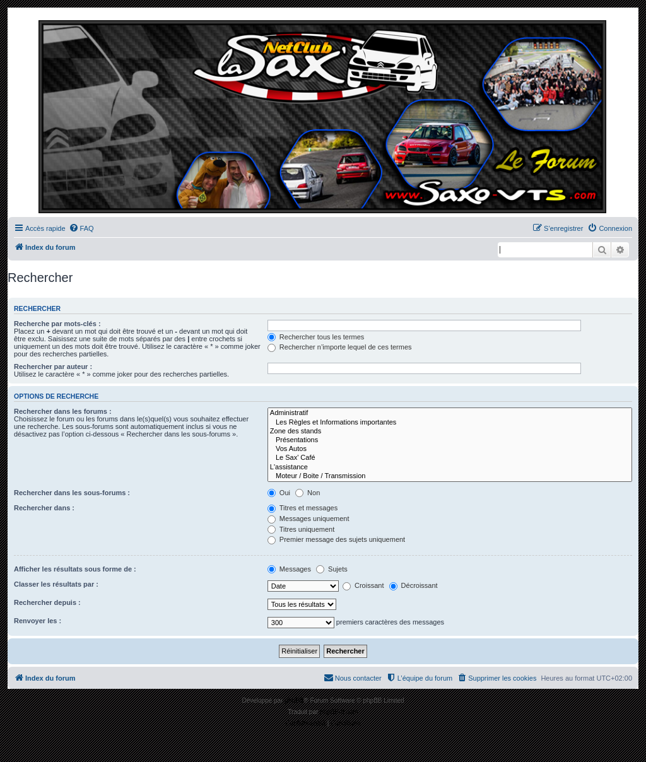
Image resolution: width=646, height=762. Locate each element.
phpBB (294, 700)
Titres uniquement (301, 529)
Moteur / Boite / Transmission (450, 476)
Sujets (332, 569)
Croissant (363, 585)
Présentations (450, 440)
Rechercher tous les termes (316, 337)
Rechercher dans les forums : (63, 411)
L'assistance (450, 467)
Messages (289, 569)
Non (307, 492)
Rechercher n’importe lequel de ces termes (339, 347)
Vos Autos (450, 449)
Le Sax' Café (450, 458)
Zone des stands (450, 431)
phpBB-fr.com (339, 711)
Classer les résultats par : (56, 584)
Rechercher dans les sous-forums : (72, 492)
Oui (278, 492)
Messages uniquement (308, 518)
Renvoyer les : (37, 620)
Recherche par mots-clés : (57, 323)
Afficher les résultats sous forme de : (75, 569)
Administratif (450, 413)
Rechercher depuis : (47, 602)
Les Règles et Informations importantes (450, 422)
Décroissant (413, 585)
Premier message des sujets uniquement (336, 539)
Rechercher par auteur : (53, 366)
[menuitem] (81, 228)
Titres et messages (302, 508)
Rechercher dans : (44, 508)
